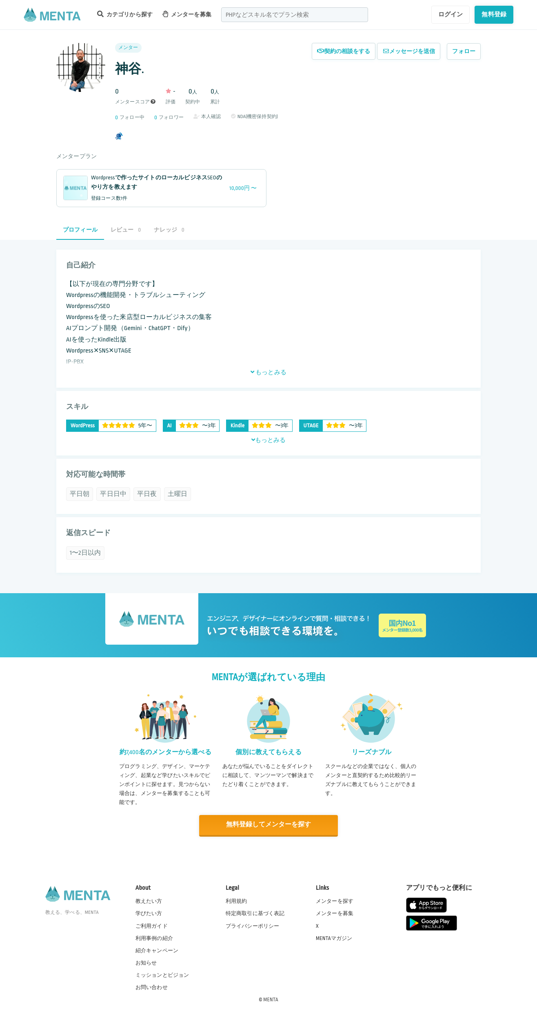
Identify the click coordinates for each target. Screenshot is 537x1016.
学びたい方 (148, 913)
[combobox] (294, 14)
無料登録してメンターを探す (268, 825)
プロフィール (80, 230)
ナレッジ (169, 230)
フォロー (463, 51)
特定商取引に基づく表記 (255, 913)
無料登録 (494, 14)
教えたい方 (148, 901)
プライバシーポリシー (253, 925)
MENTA (270, 999)
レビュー (126, 230)
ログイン (450, 14)
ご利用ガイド (151, 925)
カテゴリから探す (125, 14)
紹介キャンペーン (156, 950)
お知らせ (146, 962)
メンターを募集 (186, 14)
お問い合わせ (151, 987)
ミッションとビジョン (162, 975)
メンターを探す (334, 901)
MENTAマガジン (334, 937)
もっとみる (268, 372)
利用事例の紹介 (154, 937)
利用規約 (236, 901)
